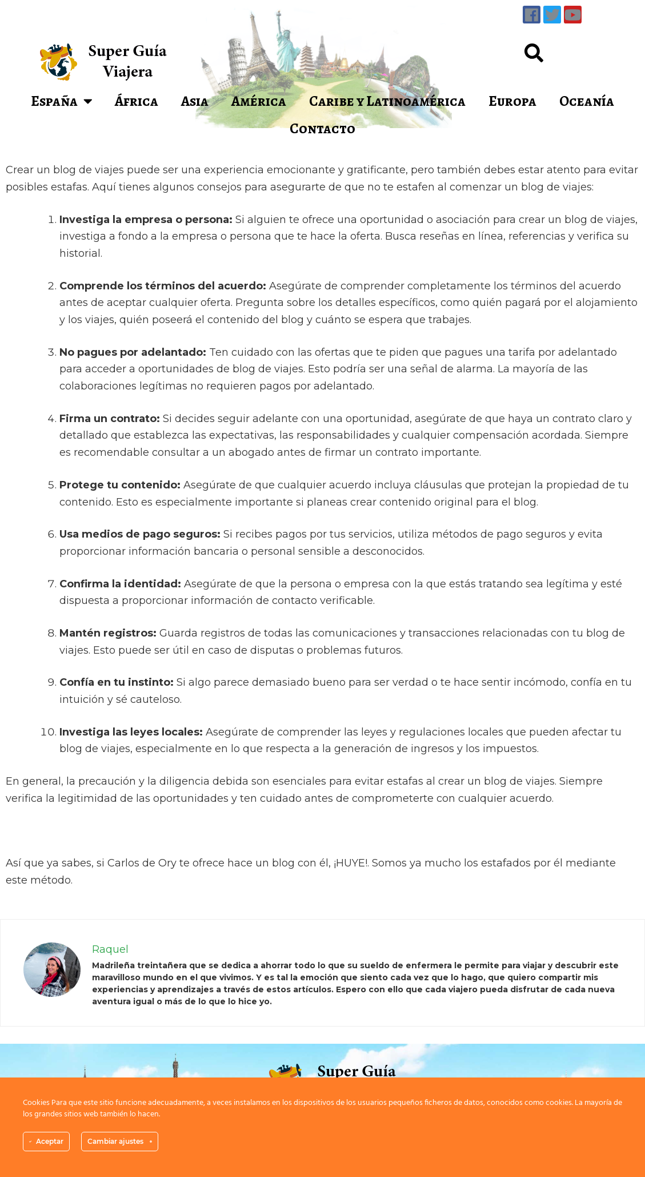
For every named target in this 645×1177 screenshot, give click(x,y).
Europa (512, 101)
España (62, 101)
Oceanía (586, 101)
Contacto (322, 128)
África (136, 101)
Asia (195, 101)
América (258, 101)
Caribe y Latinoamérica (387, 101)
